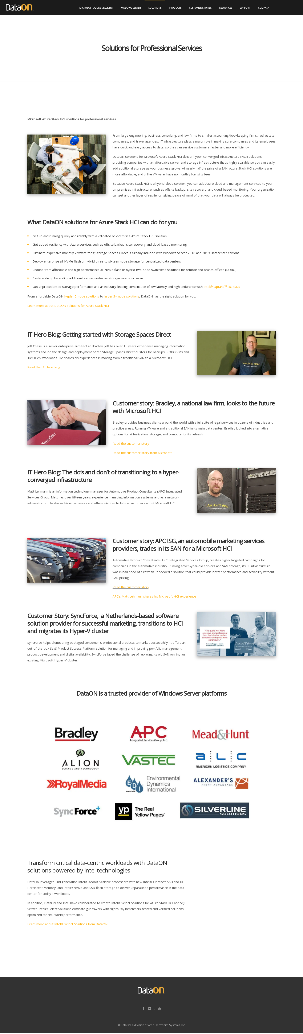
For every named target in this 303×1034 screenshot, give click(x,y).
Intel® (208, 287)
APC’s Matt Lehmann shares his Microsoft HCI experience (154, 597)
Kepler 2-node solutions (82, 297)
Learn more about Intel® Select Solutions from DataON (67, 924)
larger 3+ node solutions (121, 297)
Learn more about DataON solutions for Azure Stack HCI (68, 306)
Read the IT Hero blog (43, 368)
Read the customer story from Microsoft (142, 453)
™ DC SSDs (232, 287)
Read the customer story (131, 444)
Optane (219, 287)
